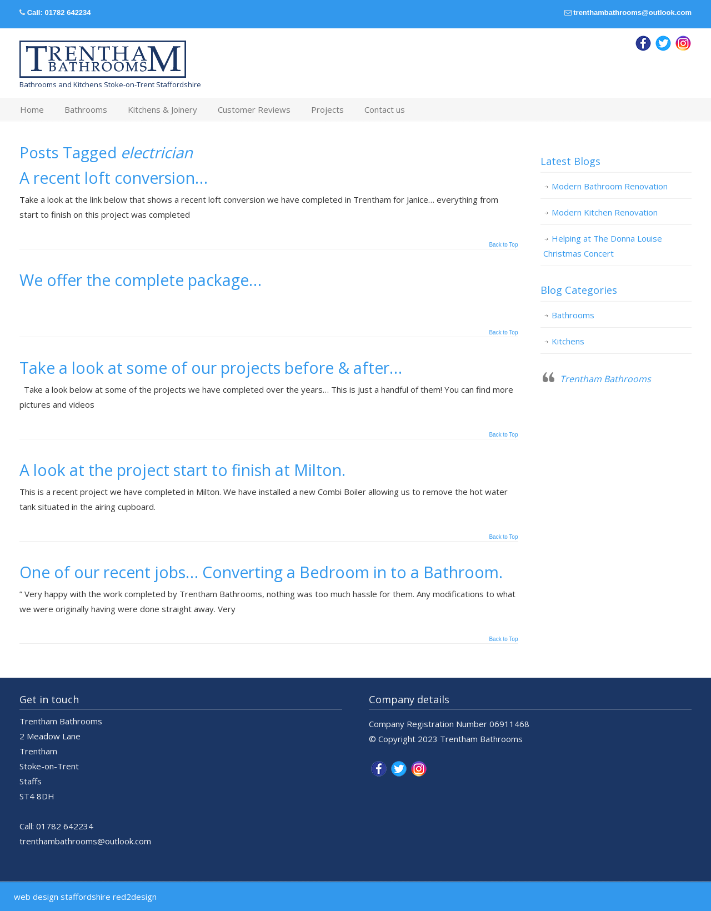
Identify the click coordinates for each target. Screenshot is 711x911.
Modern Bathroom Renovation (610, 186)
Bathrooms (573, 315)
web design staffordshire (62, 896)
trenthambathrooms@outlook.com (632, 12)
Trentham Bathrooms (605, 379)
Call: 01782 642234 (59, 12)
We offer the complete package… (140, 280)
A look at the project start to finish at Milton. (182, 469)
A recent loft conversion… (113, 177)
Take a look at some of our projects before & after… (210, 367)
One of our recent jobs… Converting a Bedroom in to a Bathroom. (261, 572)
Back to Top (503, 245)
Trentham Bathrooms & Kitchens (102, 59)
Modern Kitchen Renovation (605, 212)
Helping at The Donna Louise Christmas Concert (602, 246)
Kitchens (568, 341)
